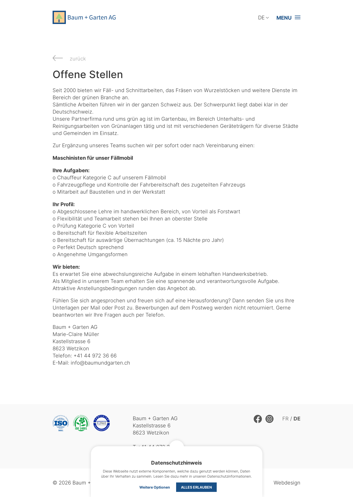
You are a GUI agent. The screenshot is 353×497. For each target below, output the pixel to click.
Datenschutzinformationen (229, 476)
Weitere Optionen (154, 487)
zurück (78, 58)
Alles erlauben (196, 487)
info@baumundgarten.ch (100, 362)
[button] (286, 17)
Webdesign (287, 482)
